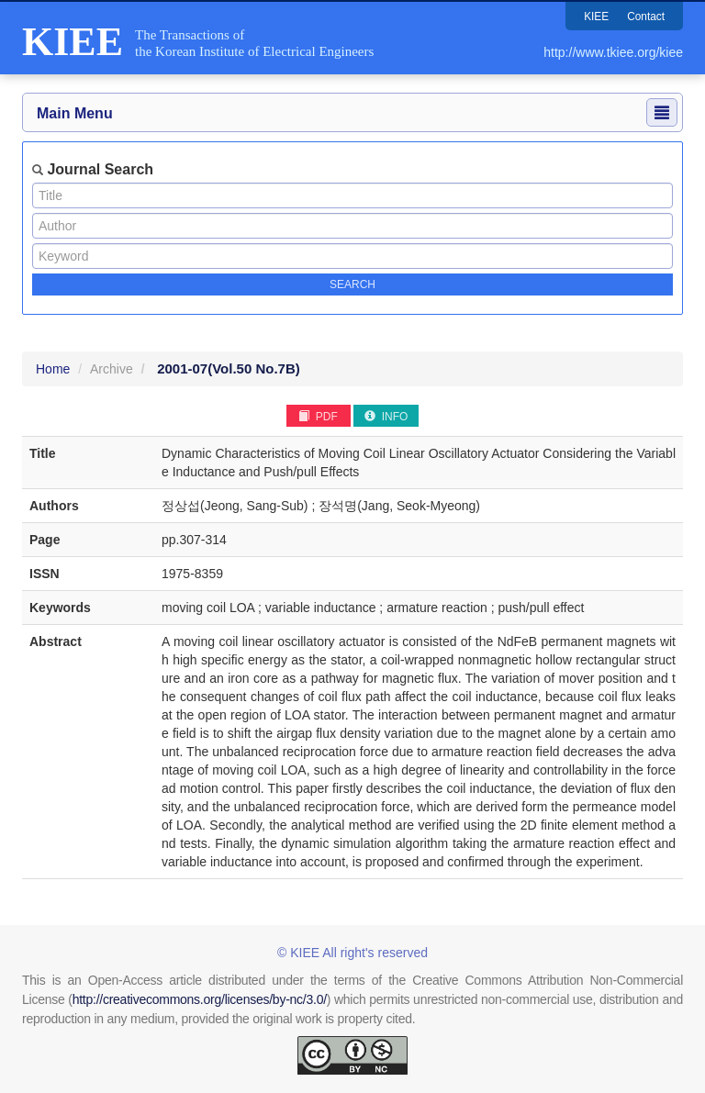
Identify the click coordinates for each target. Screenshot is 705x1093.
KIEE (595, 16)
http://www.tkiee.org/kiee (613, 52)
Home (53, 369)
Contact (646, 16)
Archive (111, 369)
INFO (386, 416)
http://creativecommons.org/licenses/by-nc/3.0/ (200, 999)
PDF (317, 416)
